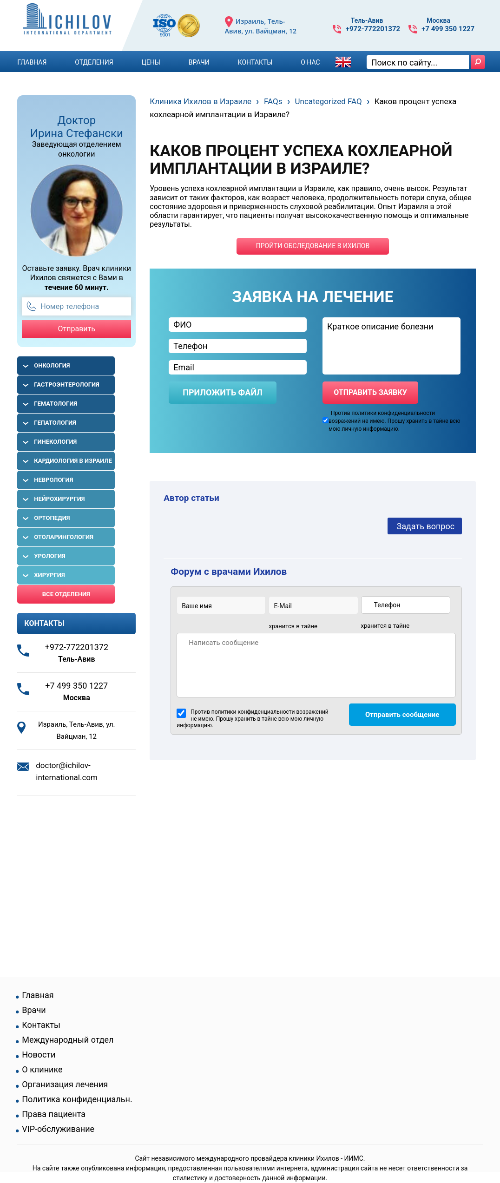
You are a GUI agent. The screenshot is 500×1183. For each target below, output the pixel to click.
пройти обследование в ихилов (312, 246)
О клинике (42, 1069)
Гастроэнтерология (66, 384)
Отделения (94, 62)
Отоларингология (63, 536)
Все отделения (66, 594)
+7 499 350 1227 (447, 29)
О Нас (310, 62)
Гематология (55, 403)
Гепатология (55, 422)
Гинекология (55, 441)
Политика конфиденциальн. (77, 1099)
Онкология (52, 365)
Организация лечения (65, 1084)
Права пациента (54, 1114)
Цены (151, 62)
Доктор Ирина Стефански (76, 127)
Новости (38, 1054)
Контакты (255, 62)
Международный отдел (67, 1040)
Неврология (53, 479)
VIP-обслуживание (58, 1129)
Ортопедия (52, 517)
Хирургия (49, 575)
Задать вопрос (426, 526)
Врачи (199, 62)
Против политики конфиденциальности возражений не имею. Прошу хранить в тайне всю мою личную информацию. (252, 719)
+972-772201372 (373, 29)
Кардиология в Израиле (73, 460)
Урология (50, 555)
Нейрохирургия (59, 498)
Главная (31, 62)
